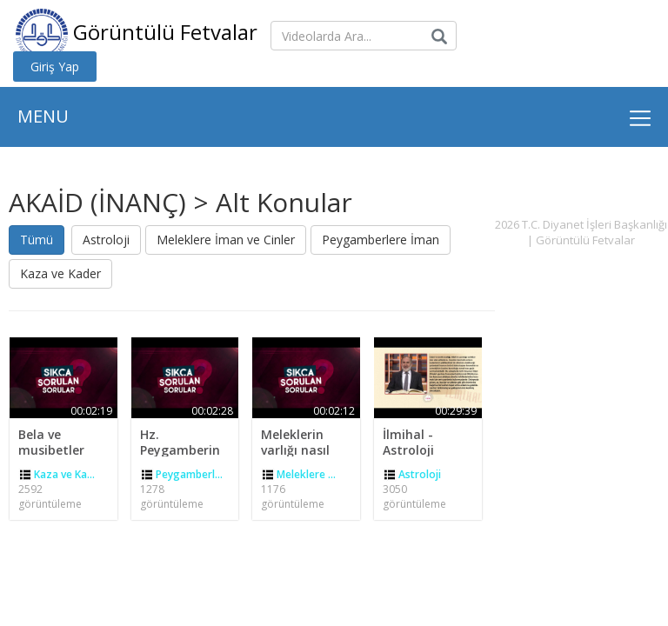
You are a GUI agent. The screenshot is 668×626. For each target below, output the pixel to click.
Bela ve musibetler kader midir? (56, 450)
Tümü (36, 239)
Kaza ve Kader (60, 273)
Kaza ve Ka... (64, 474)
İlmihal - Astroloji (408, 442)
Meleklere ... (306, 474)
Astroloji (106, 239)
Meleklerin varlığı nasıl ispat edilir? (296, 450)
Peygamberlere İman (380, 239)
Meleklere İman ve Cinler (226, 239)
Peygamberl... (189, 474)
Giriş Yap (54, 66)
